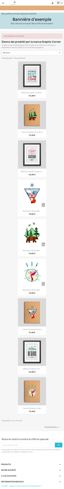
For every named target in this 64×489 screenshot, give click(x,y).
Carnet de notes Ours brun (32, 132)
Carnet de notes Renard (32, 329)
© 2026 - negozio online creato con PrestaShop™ (22, 486)
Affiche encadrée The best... (32, 93)
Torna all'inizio (52, 427)
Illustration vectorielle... (32, 211)
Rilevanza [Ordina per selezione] (32, 52)
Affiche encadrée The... (32, 369)
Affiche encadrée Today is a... (32, 171)
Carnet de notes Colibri (32, 408)
